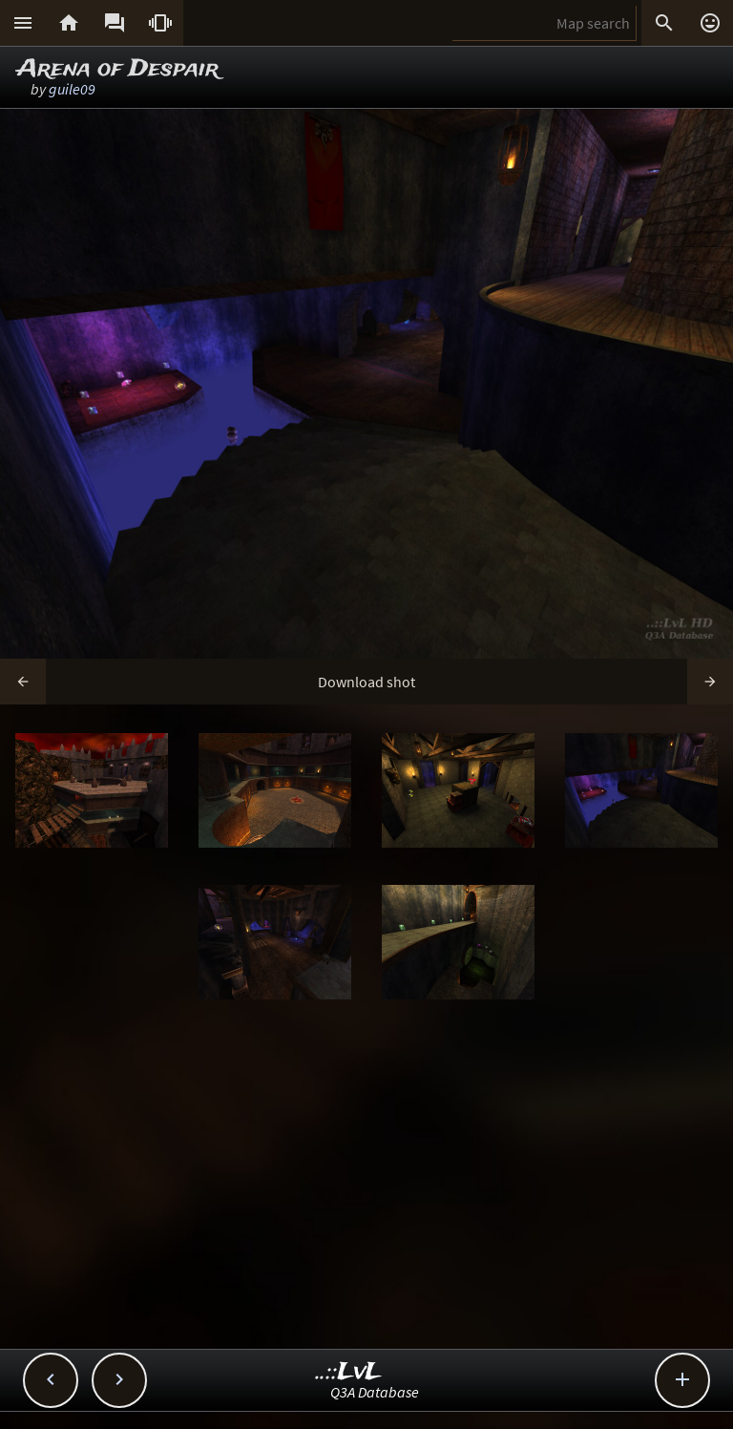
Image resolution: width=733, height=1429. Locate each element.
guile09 (72, 88)
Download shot (366, 681)
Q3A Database (374, 1391)
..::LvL (349, 1372)
